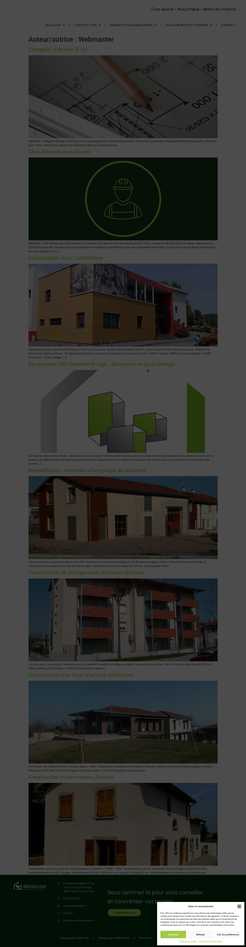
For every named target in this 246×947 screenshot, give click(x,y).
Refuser (200, 934)
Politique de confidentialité (210, 941)
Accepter (173, 934)
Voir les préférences (228, 934)
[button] (239, 905)
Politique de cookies (188, 941)
